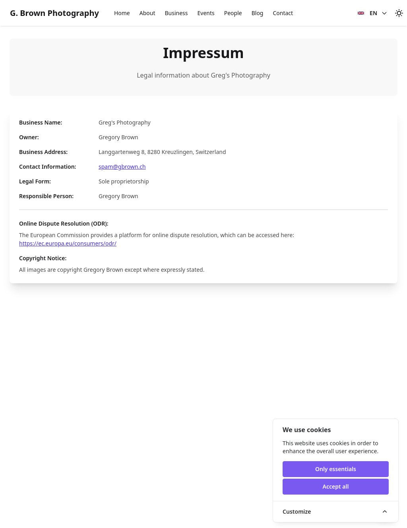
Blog (258, 13)
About (147, 13)
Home (122, 13)
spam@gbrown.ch (122, 166)
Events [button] (205, 13)
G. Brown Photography (54, 13)
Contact (283, 13)
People (233, 13)
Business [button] (176, 13)
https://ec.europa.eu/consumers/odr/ (67, 243)
